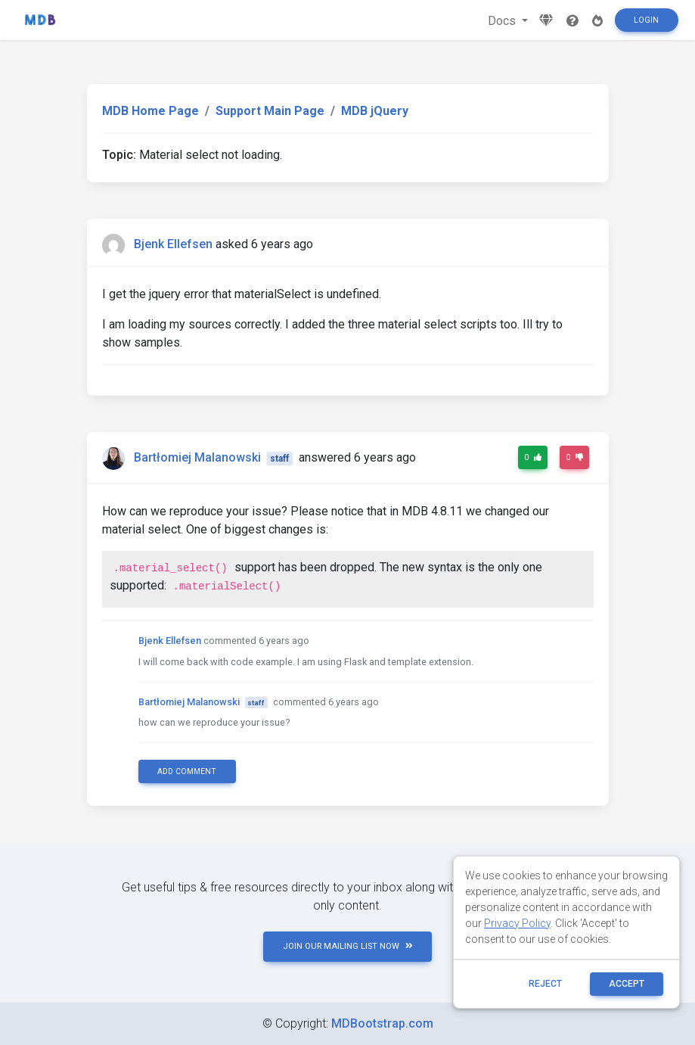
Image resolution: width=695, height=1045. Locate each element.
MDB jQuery (374, 111)
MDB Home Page (150, 111)
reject (545, 983)
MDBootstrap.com (382, 1023)
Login (646, 20)
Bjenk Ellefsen (173, 244)
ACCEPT (626, 983)
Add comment (186, 771)
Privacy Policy (517, 923)
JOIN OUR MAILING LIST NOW (348, 946)
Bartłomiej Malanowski (197, 457)
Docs (503, 21)
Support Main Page (270, 111)
